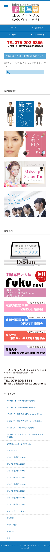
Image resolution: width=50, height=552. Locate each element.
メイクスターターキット (16, 511)
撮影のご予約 (12, 524)
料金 (8, 538)
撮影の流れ (11, 531)
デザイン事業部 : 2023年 (16, 497)
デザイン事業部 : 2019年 (16, 471)
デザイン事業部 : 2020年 (16, 477)
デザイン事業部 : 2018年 (16, 464)
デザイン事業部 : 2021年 (16, 484)
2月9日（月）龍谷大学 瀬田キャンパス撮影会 (24, 414)
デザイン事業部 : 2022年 (16, 491)
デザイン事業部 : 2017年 (16, 457)
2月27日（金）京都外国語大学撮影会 (21, 407)
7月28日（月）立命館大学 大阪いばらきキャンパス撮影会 (26, 436)
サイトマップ (12, 450)
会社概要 (10, 518)
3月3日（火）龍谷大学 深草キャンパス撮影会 (24, 421)
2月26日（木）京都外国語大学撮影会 (21, 400)
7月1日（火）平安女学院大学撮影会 (21, 427)
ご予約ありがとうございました (19, 444)
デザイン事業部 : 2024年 (16, 504)
